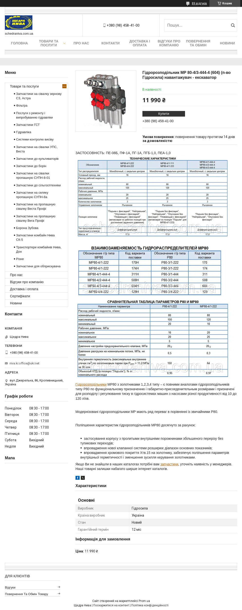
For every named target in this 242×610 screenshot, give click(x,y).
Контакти (111, 43)
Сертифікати (20, 296)
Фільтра (22, 105)
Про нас (81, 43)
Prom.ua (144, 601)
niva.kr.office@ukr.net (24, 363)
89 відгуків (199, 3)
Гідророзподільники (91, 384)
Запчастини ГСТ (28, 125)
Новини (227, 43)
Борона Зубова (27, 228)
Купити (163, 114)
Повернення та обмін (198, 43)
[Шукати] (233, 25)
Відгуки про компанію (169, 43)
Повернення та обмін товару (26, 594)
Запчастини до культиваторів (37, 158)
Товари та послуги (48, 43)
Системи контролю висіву (35, 139)
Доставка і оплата (140, 43)
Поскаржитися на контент (111, 605)
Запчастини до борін (31, 166)
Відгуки (10, 587)
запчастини (169, 464)
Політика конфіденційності (149, 605)
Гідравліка (23, 132)
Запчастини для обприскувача (38, 266)
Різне (20, 259)
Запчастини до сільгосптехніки (38, 185)
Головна (19, 43)
